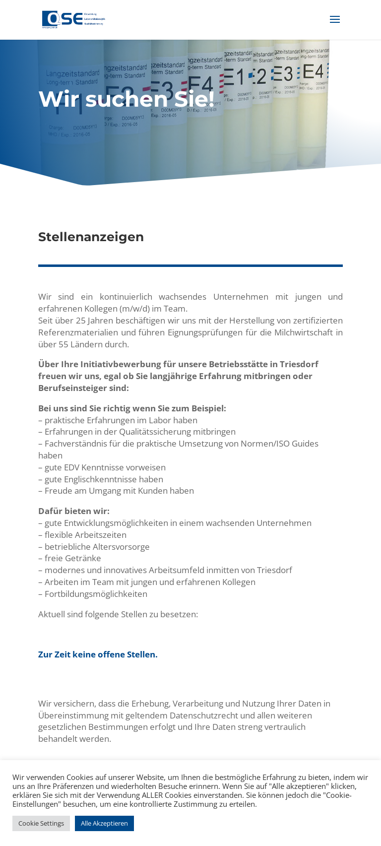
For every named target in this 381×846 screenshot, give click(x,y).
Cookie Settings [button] (41, 823)
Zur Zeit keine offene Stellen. (98, 654)
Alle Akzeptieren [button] (104, 823)
